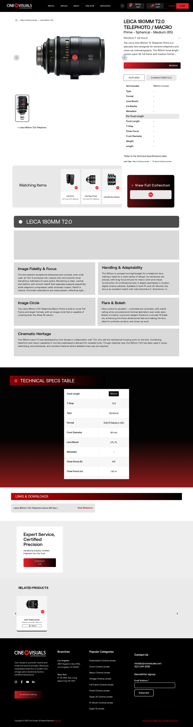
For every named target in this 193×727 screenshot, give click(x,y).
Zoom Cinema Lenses (99, 666)
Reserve (153, 65)
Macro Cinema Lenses (141, 161)
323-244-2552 (142, 666)
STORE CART (157, 5)
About (76, 6)
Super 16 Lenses (96, 709)
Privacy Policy (161, 721)
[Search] (122, 6)
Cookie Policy (173, 721)
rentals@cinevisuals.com (147, 663)
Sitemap (58, 721)
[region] (65, 108)
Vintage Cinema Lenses (100, 679)
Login (182, 6)
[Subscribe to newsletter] (144, 692)
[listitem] (53, 508)
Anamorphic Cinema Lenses (102, 660)
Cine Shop (89, 6)
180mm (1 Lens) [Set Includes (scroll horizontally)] (161, 86)
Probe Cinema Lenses (99, 691)
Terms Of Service (148, 721)
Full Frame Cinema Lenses (101, 684)
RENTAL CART (138, 5)
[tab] (134, 78)
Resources (105, 6)
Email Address (141, 680)
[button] (16, 57)
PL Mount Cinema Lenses (161, 161)
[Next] (177, 614)
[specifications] (96, 434)
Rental (51, 6)
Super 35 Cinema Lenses (100, 697)
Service (64, 6)
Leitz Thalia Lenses (32, 620)
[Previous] (15, 614)
